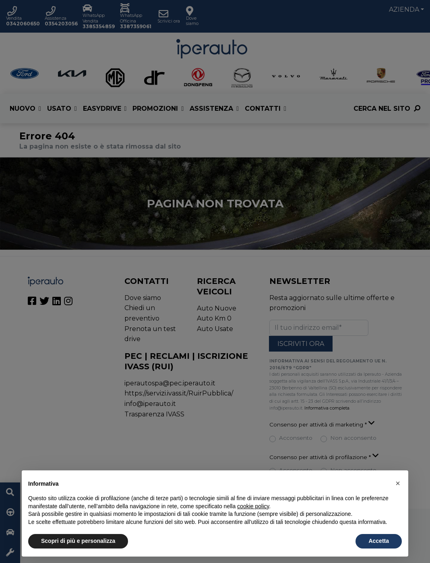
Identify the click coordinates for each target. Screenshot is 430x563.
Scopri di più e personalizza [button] (78, 541)
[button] (397, 483)
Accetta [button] (378, 541)
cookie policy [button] (253, 506)
